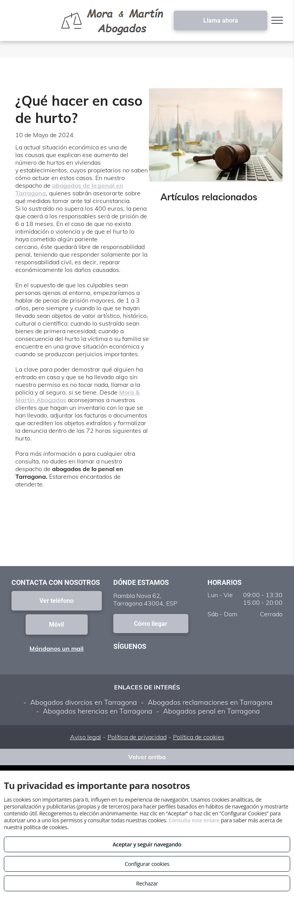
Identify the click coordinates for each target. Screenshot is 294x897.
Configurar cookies (147, 864)
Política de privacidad (137, 737)
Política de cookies (198, 737)
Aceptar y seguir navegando (147, 844)
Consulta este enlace (193, 820)
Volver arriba (147, 757)
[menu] (277, 20)
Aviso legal (85, 737)
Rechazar (147, 883)
